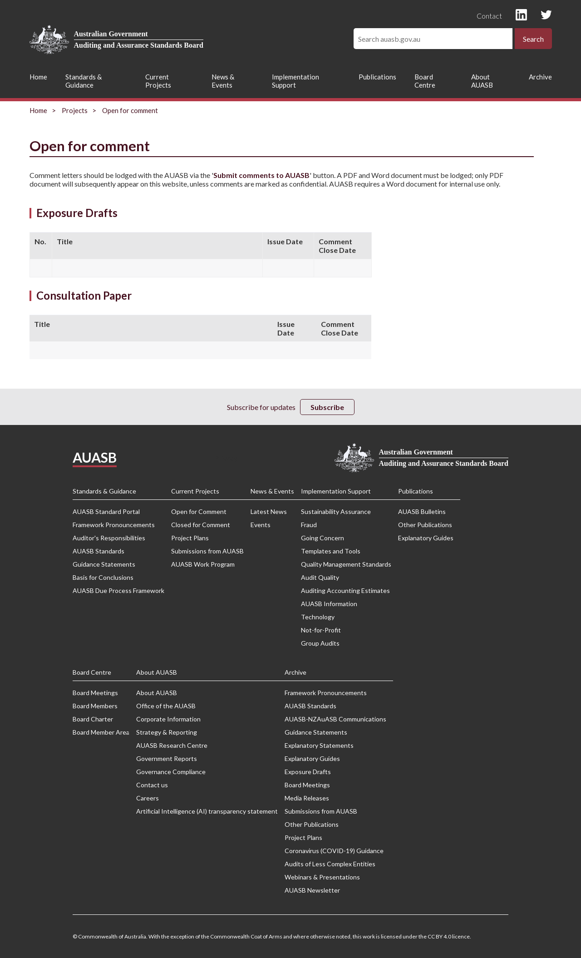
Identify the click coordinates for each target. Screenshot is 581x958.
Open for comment (130, 110)
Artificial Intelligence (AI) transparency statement (207, 811)
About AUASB (482, 81)
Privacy (225, 458)
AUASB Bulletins (422, 511)
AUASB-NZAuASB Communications (335, 719)
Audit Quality (320, 577)
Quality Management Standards (346, 564)
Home (38, 77)
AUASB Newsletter (312, 890)
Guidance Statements (104, 564)
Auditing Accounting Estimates (345, 590)
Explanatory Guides (425, 538)
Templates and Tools (330, 551)
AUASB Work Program (203, 564)
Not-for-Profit (321, 630)
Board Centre (424, 81)
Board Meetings (95, 692)
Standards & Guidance (83, 81)
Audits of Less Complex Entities (330, 864)
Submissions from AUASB (207, 551)
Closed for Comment (200, 524)
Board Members (95, 706)
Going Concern (322, 538)
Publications (377, 77)
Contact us (152, 785)
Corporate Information (168, 719)
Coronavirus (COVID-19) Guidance (334, 850)
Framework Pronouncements (114, 524)
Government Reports (166, 758)
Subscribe (327, 407)
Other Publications (425, 524)
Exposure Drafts (308, 771)
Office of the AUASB (166, 706)
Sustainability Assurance (336, 511)
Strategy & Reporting (166, 732)
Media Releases (307, 798)
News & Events (223, 81)
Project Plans (190, 538)
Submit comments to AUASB (261, 175)
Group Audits (320, 643)
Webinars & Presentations (322, 877)
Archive (540, 77)
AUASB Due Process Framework (118, 590)
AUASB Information (329, 603)
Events (261, 524)
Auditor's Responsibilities (109, 538)
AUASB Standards (98, 551)
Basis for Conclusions (103, 577)
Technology (318, 617)
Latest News (269, 511)
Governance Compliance (171, 771)
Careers (147, 798)
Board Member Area (101, 732)
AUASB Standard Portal (106, 511)
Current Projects (158, 81)
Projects (75, 110)
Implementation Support (295, 81)
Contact (489, 15)
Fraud (309, 524)
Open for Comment (198, 511)
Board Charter (93, 719)
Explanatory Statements (319, 745)
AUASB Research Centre (171, 745)
